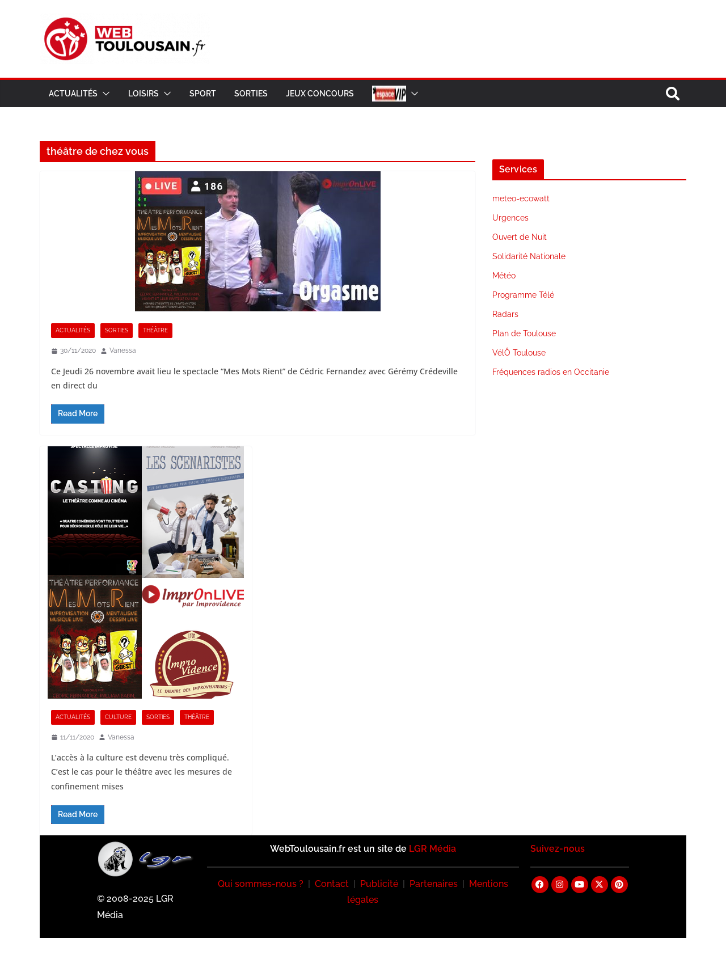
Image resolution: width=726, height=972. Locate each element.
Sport (202, 93)
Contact (332, 883)
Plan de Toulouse (524, 333)
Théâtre (155, 330)
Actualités (73, 93)
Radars (505, 314)
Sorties (251, 93)
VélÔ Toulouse (519, 352)
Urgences (510, 217)
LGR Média (432, 848)
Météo (504, 275)
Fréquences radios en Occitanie (550, 372)
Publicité (379, 883)
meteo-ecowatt (521, 198)
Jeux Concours (320, 93)
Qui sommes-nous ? (260, 883)
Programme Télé (523, 294)
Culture (118, 717)
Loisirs (143, 93)
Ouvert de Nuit (519, 237)
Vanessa (122, 350)
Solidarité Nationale (528, 256)
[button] (104, 94)
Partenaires (434, 883)
